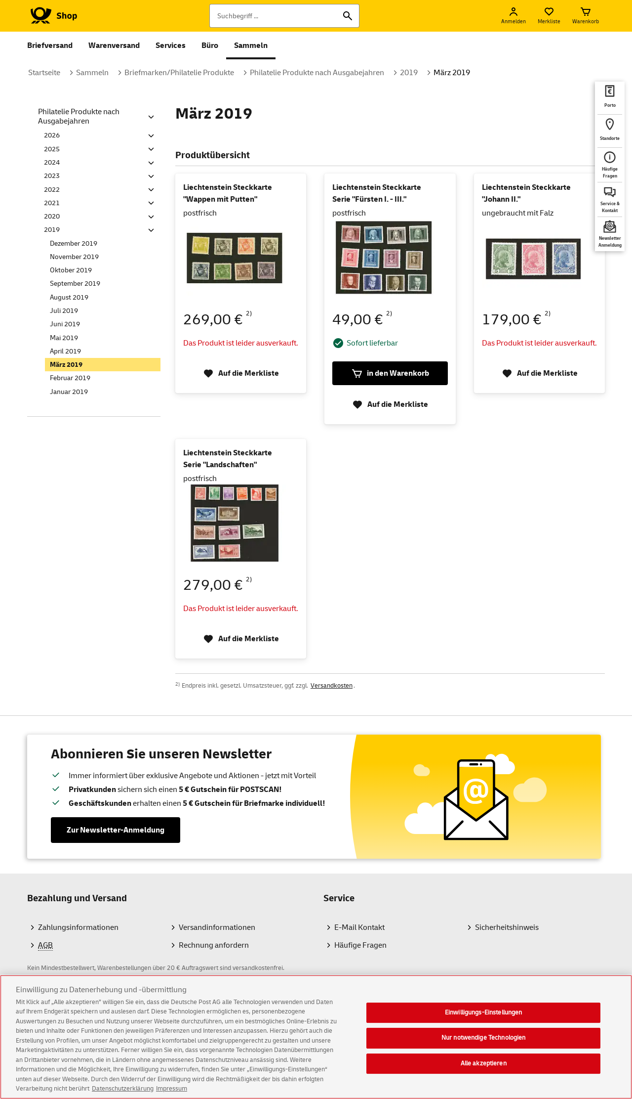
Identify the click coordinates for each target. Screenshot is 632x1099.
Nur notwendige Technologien (483, 1041)
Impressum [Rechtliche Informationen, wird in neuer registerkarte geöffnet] (171, 1092)
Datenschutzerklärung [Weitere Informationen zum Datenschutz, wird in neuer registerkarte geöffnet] (123, 1092)
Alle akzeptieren (484, 1066)
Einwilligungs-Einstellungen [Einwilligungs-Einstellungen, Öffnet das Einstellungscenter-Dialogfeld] (483, 1015)
